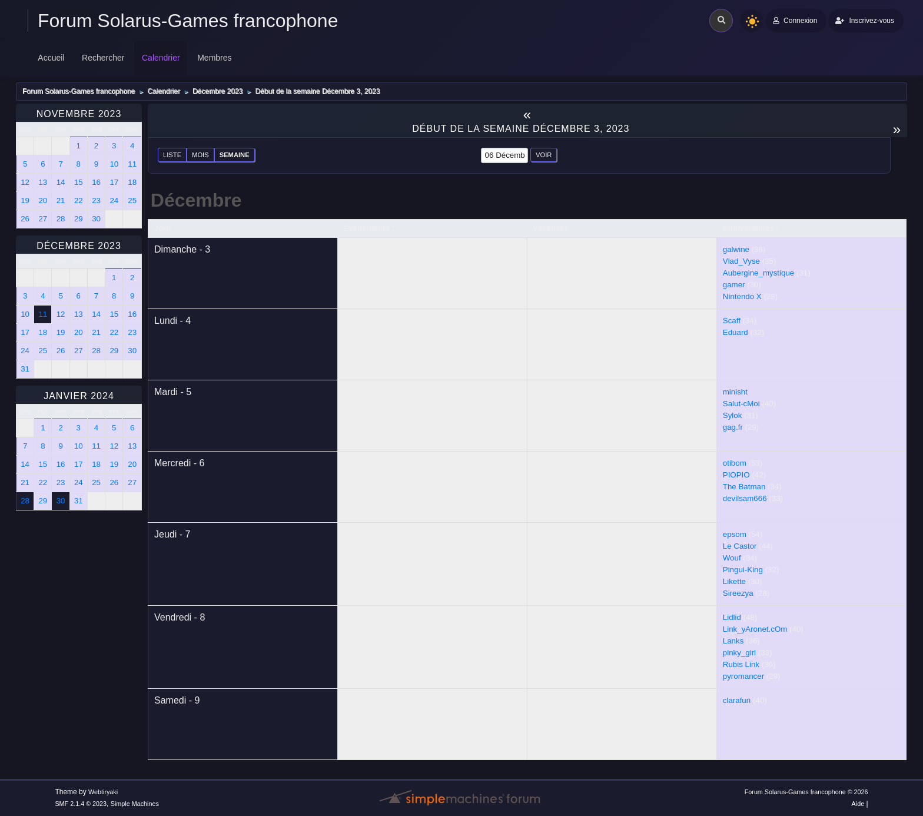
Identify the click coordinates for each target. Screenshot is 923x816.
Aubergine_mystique (759, 272)
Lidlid (732, 617)
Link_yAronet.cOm (755, 629)
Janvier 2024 (79, 396)
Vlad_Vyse (741, 261)
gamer (734, 284)
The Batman (744, 486)
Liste (172, 154)
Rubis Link (741, 664)
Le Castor (740, 546)
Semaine (235, 154)
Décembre (196, 200)
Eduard (735, 332)
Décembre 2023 (78, 246)
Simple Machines (135, 803)
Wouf (732, 557)
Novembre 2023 (79, 114)
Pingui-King (743, 569)
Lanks (733, 640)
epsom (734, 534)
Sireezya (738, 593)
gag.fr (733, 427)
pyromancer (743, 676)
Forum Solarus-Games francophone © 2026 (806, 791)
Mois (200, 154)
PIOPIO (736, 474)
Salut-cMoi (741, 403)
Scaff (732, 320)
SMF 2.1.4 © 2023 (81, 803)
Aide (858, 803)
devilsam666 (745, 498)
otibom (734, 463)
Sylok (732, 415)
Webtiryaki (103, 791)
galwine (736, 249)
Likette (734, 581)
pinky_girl (739, 652)
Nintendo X (742, 296)
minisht (735, 391)
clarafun (737, 700)
